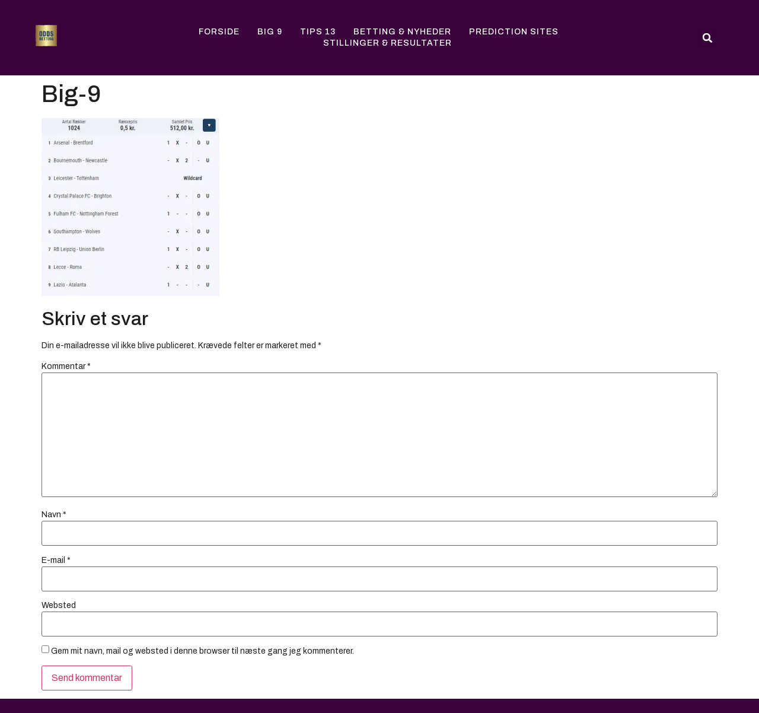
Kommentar (66, 366)
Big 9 (269, 31)
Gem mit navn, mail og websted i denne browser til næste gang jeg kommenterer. (202, 651)
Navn (54, 515)
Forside (219, 31)
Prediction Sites (514, 31)
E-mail (56, 560)
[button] (707, 38)
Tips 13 (318, 31)
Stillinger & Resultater (387, 43)
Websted (59, 605)
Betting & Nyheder (402, 31)
